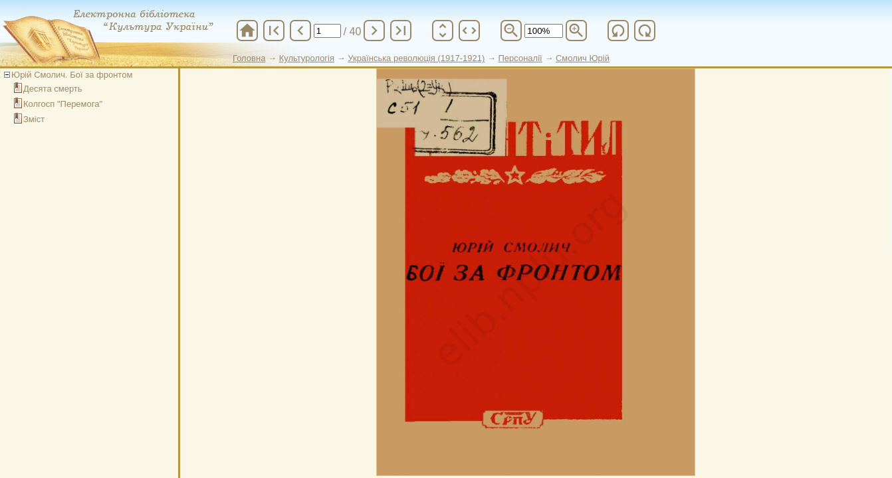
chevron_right (374, 30)
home (247, 30)
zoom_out (511, 30)
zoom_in (576, 30)
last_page (400, 30)
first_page (274, 30)
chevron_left (300, 30)
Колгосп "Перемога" (62, 104)
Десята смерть (52, 89)
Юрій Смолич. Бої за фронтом (71, 75)
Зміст (34, 119)
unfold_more (442, 30)
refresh (618, 30)
